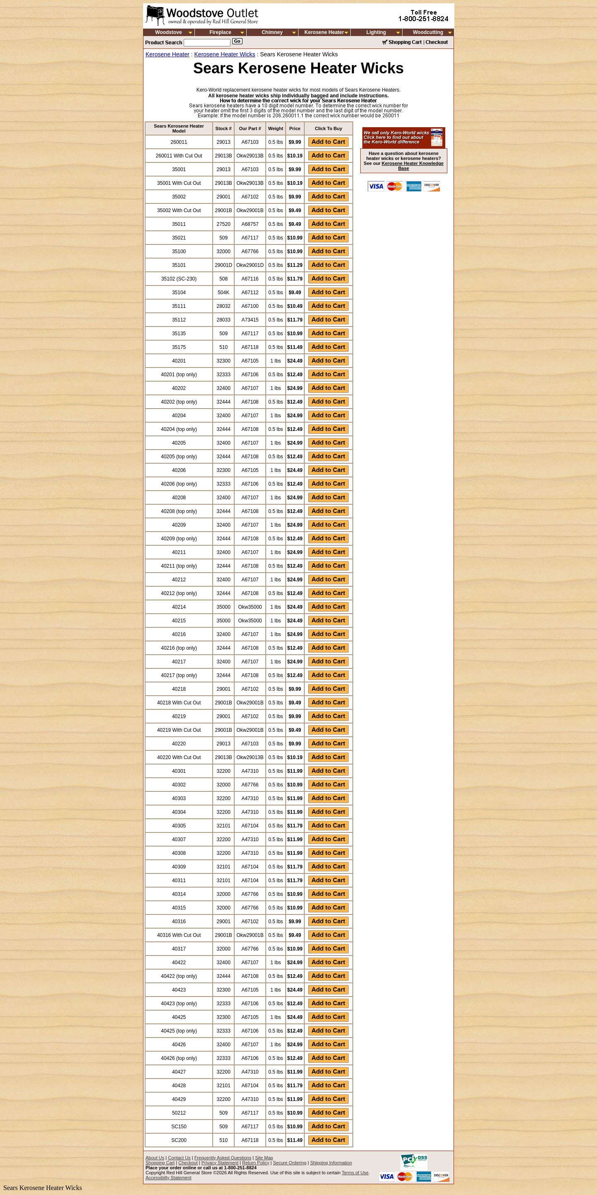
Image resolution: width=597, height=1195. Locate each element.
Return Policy (255, 1162)
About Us (155, 1157)
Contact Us (179, 1157)
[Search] (207, 42)
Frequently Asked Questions (223, 1157)
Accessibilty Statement (169, 1177)
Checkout (187, 1162)
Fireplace (220, 32)
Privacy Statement (219, 1162)
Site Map (264, 1157)
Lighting (376, 32)
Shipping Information (331, 1162)
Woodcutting (428, 32)
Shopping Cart (160, 1162)
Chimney (272, 32)
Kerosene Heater (324, 32)
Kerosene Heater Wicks (224, 54)
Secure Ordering (289, 1162)
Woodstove (168, 32)
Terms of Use (355, 1172)
